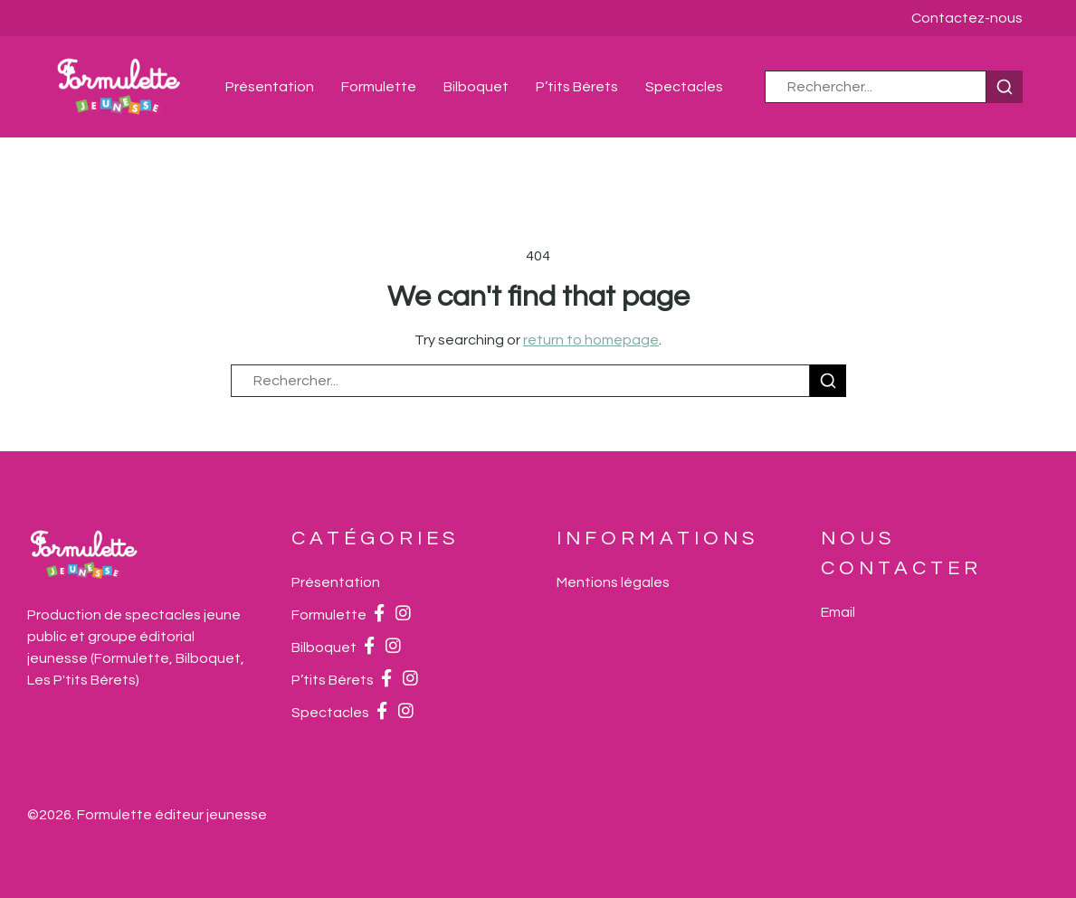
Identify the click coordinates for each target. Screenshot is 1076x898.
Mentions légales (613, 582)
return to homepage (591, 340)
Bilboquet (476, 87)
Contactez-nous (967, 18)
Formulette (378, 87)
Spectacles (684, 87)
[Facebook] (379, 615)
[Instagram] (403, 615)
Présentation (269, 87)
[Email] (838, 612)
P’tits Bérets (577, 87)
